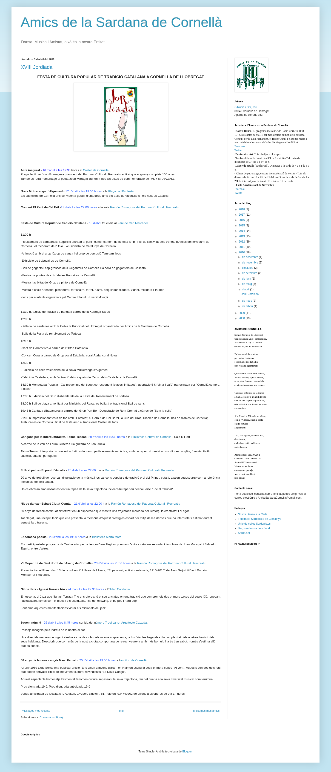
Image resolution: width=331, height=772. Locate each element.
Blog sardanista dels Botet (254, 528)
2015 (242, 225)
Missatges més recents (36, 710)
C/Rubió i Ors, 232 (245, 107)
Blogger (187, 751)
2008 (242, 318)
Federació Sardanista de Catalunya (259, 518)
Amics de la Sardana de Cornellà (121, 22)
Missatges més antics (206, 710)
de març (247, 300)
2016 (242, 220)
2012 (242, 241)
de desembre (250, 257)
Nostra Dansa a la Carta (253, 514)
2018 (242, 209)
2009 (242, 313)
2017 (242, 214)
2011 (242, 247)
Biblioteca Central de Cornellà (151, 437)
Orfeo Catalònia (119, 589)
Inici (121, 710)
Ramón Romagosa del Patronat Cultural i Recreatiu (144, 207)
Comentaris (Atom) (51, 717)
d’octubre (248, 267)
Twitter (238, 150)
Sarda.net (244, 533)
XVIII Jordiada (36, 67)
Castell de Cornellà (95, 170)
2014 (242, 230)
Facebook (239, 146)
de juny (247, 278)
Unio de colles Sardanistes (254, 523)
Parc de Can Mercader (132, 223)
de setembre (250, 273)
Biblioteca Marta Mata (106, 537)
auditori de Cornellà (133, 660)
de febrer (248, 306)
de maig (247, 284)
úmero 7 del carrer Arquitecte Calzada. (122, 622)
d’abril (246, 289)
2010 (242, 252)
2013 (242, 236)
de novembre (250, 262)
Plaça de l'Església (121, 191)
